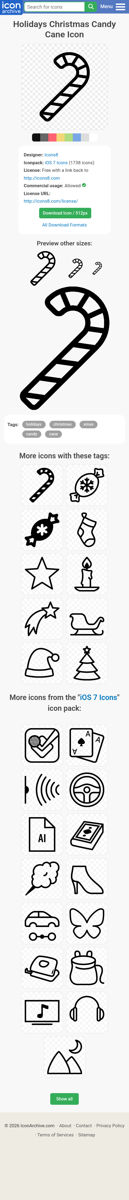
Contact (84, 1125)
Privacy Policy (110, 1125)
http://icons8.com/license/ (51, 201)
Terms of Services (55, 1134)
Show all (64, 1099)
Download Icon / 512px (65, 213)
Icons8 (51, 154)
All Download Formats (64, 225)
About (65, 1125)
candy (31, 434)
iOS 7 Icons (56, 162)
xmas (88, 424)
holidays (34, 424)
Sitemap (86, 1134)
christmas (63, 424)
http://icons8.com (42, 178)
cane (53, 434)
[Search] (90, 7)
